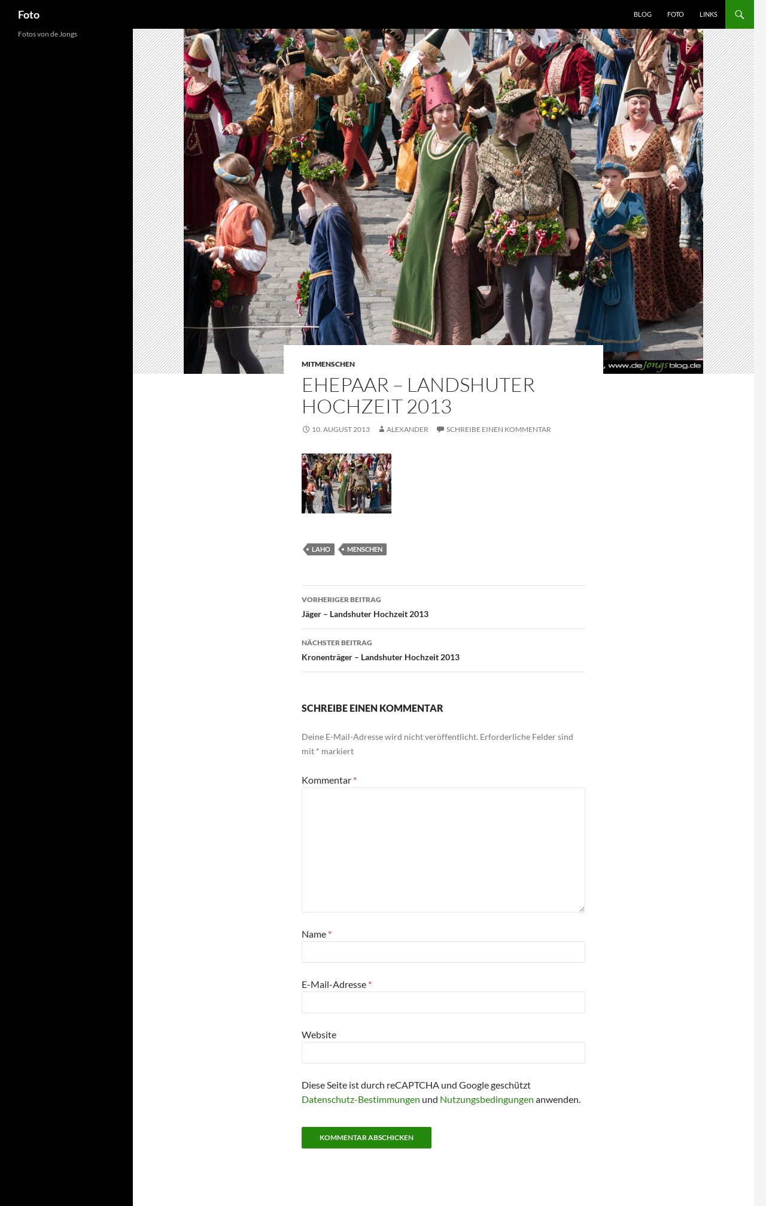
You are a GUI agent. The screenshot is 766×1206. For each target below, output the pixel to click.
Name (317, 933)
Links (709, 14)
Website (319, 1034)
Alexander (407, 429)
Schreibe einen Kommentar (498, 429)
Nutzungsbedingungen (487, 1099)
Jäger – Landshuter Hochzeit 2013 (443, 606)
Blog (643, 14)
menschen (364, 549)
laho (321, 549)
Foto (28, 14)
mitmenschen (328, 363)
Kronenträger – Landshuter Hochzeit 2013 (443, 649)
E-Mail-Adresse (337, 984)
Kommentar (329, 779)
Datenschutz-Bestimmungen (361, 1099)
